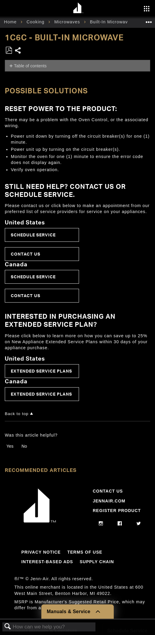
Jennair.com (109, 501)
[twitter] (139, 523)
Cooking (36, 21)
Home (11, 21)
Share (18, 51)
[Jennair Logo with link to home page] (40, 521)
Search (7, 626)
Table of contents (30, 65)
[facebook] (120, 523)
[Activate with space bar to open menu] (147, 9)
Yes (9, 446)
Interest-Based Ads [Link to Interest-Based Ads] (47, 561)
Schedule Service (33, 234)
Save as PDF (8, 50)
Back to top (16, 413)
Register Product (117, 510)
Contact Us (25, 253)
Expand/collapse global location (148, 20)
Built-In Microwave (111, 21)
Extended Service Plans (41, 370)
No (24, 446)
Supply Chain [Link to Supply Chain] (97, 561)
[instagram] (101, 523)
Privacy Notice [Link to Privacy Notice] (41, 552)
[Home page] (78, 8)
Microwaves (67, 21)
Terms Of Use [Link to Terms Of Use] (84, 552)
